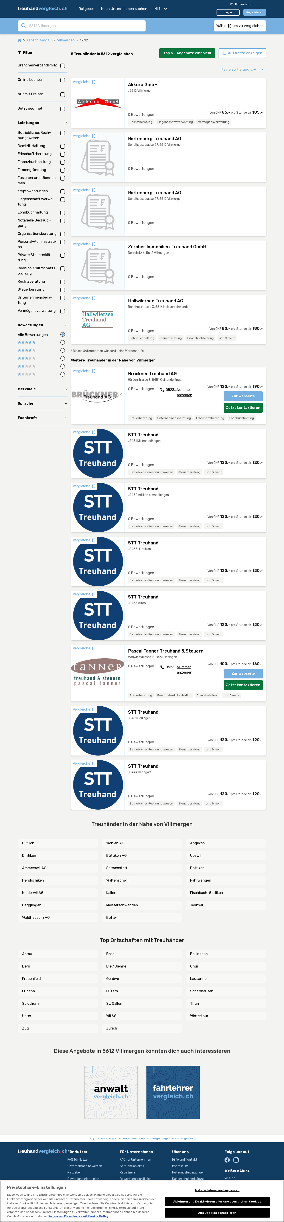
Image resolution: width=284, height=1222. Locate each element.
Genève (112, 979)
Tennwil (196, 905)
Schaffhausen (201, 991)
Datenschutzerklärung (188, 1179)
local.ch (230, 1178)
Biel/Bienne (116, 966)
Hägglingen (31, 905)
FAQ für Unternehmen (135, 1160)
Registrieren (254, 12)
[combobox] (86, 25)
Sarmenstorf (117, 868)
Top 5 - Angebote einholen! (187, 53)
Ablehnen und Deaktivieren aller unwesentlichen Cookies (217, 1201)
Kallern (112, 893)
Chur (194, 966)
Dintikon (29, 855)
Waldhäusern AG (36, 917)
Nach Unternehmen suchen (124, 9)
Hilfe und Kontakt (184, 1160)
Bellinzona (199, 954)
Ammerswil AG (34, 868)
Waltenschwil (117, 880)
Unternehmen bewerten (84, 1166)
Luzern (112, 991)
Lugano (28, 991)
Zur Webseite (243, 396)
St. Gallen (114, 1003)
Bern (26, 966)
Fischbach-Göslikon (206, 893)
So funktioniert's (132, 1166)
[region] (142, 1201)
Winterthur (199, 1016)
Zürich (111, 1028)
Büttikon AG (116, 855)
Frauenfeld (31, 979)
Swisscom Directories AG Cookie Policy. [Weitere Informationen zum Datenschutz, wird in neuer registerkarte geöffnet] (78, 1216)
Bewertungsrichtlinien (83, 1179)
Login (228, 12)
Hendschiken (33, 880)
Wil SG (111, 1016)
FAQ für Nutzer (78, 1160)
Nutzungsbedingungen (188, 1172)
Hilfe (160, 9)
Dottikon (197, 868)
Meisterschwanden (122, 905)
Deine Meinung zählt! (145, 1138)
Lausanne (198, 979)
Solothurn (30, 1003)
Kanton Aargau (39, 40)
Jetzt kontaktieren (243, 408)
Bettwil (112, 917)
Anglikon (197, 843)
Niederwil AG (32, 893)
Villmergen (66, 40)
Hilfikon (28, 843)
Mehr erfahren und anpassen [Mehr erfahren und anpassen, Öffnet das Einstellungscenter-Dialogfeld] (217, 1190)
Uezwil (195, 855)
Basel (110, 954)
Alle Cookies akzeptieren (217, 1212)
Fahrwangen (200, 880)
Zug (25, 1028)
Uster (26, 1016)
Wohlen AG (115, 843)
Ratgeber (86, 9)
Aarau (27, 954)
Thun (194, 1003)
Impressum (180, 1166)
